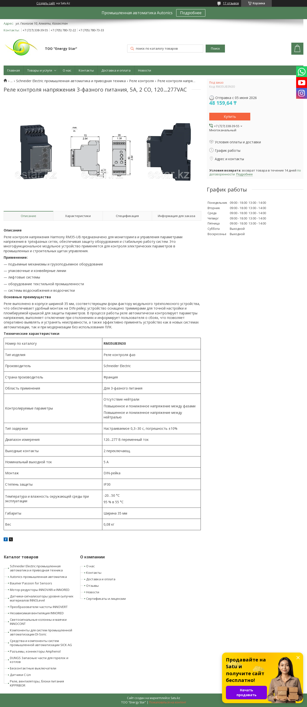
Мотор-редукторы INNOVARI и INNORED (40, 590)
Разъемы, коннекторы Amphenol (35, 651)
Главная (13, 70)
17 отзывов (231, 3)
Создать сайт (45, 3)
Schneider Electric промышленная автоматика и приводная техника (71, 81)
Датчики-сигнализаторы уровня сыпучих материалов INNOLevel (41, 598)
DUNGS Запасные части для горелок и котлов (39, 660)
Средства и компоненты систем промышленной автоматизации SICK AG (41, 643)
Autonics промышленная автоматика (38, 577)
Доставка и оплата (116, 70)
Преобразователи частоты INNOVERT (39, 607)
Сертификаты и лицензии (106, 598)
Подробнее (191, 12)
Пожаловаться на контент (167, 702)
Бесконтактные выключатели (33, 668)
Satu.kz (175, 698)
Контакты (86, 70)
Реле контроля (141, 81)
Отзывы (92, 585)
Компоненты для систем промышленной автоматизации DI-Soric (41, 632)
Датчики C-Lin (20, 675)
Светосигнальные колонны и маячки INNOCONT (38, 621)
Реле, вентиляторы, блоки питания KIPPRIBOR (37, 683)
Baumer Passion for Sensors (31, 583)
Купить (230, 116)
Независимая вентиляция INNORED (37, 613)
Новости (144, 70)
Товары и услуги (39, 70)
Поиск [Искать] (215, 48)
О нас (67, 70)
